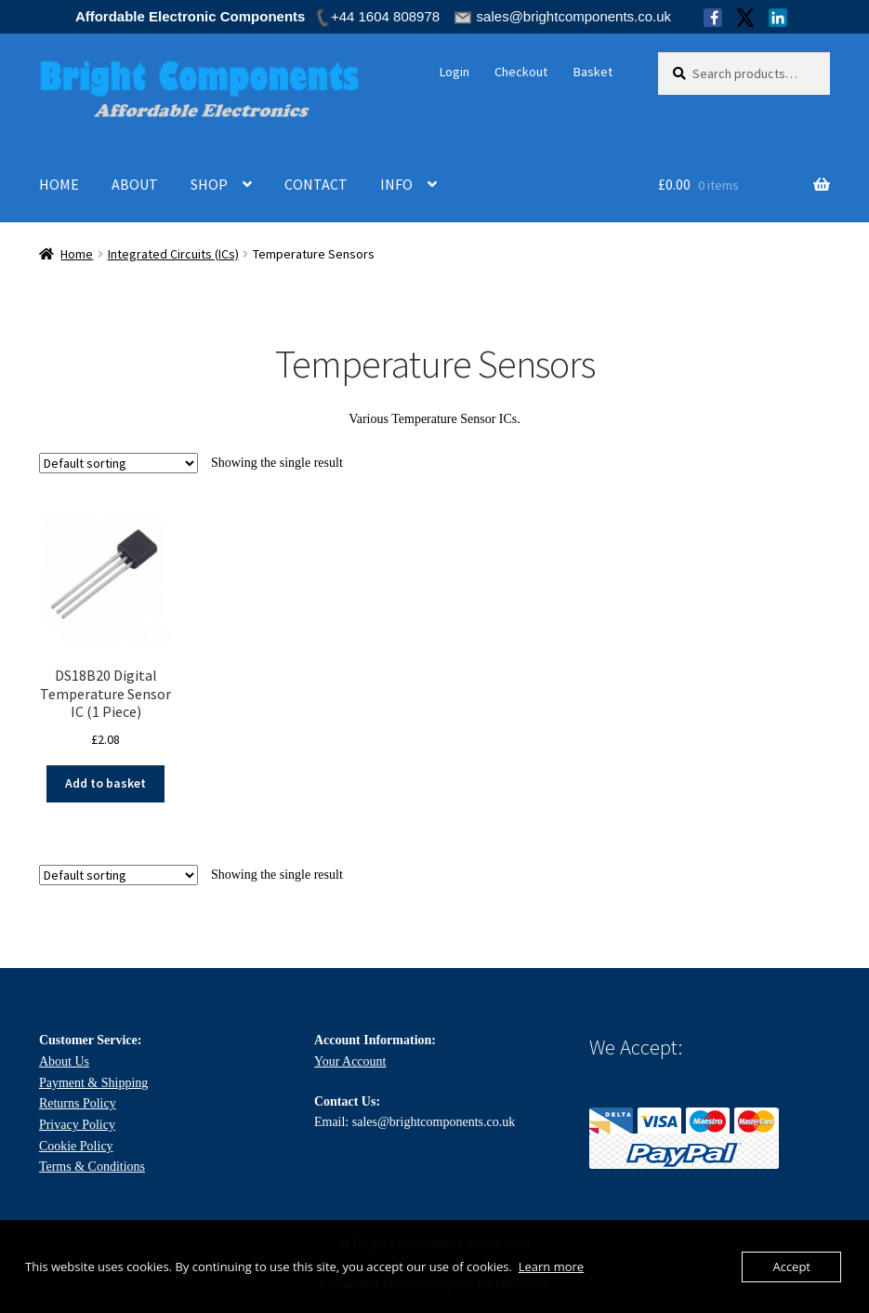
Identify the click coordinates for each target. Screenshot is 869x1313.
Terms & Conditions (92, 1167)
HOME (59, 184)
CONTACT (316, 184)
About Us (64, 1061)
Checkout (520, 71)
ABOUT (135, 184)
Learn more (551, 1266)
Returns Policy (77, 1103)
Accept (791, 1266)
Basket (592, 71)
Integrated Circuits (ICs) (173, 253)
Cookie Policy (76, 1146)
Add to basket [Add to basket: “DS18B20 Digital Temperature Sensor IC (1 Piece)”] (105, 783)
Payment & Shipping (93, 1083)
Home (76, 253)
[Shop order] (118, 463)
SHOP (209, 184)
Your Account (350, 1061)
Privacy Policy (77, 1125)
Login (454, 71)
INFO (396, 184)
